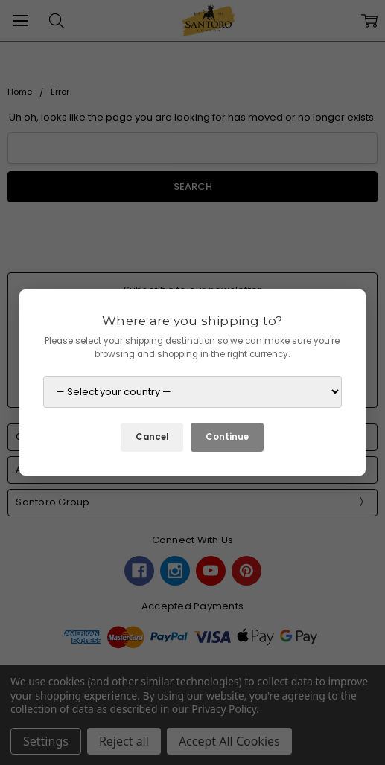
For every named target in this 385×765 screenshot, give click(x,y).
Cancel (152, 437)
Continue (227, 437)
